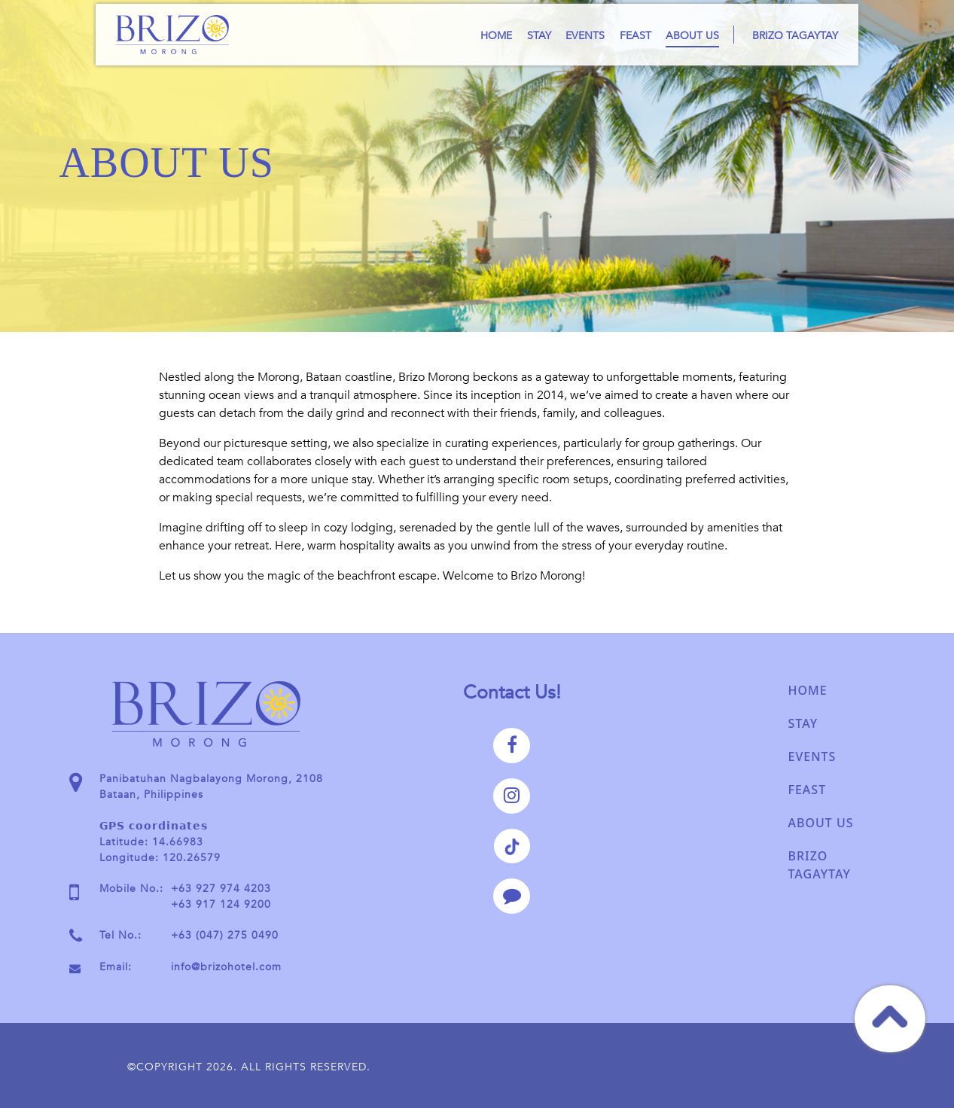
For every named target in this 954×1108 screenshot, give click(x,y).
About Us (692, 36)
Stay (539, 36)
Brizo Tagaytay (795, 36)
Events (585, 36)
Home (496, 36)
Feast (635, 36)
